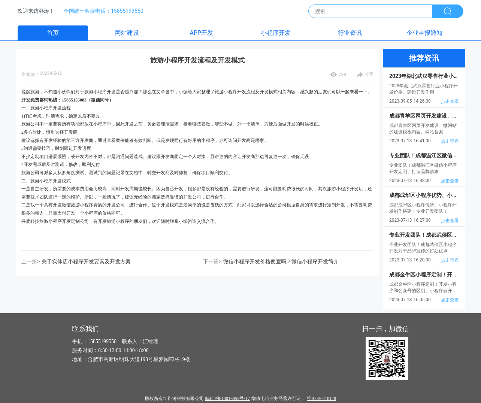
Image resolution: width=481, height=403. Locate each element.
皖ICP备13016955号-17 (227, 398)
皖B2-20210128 (321, 398)
